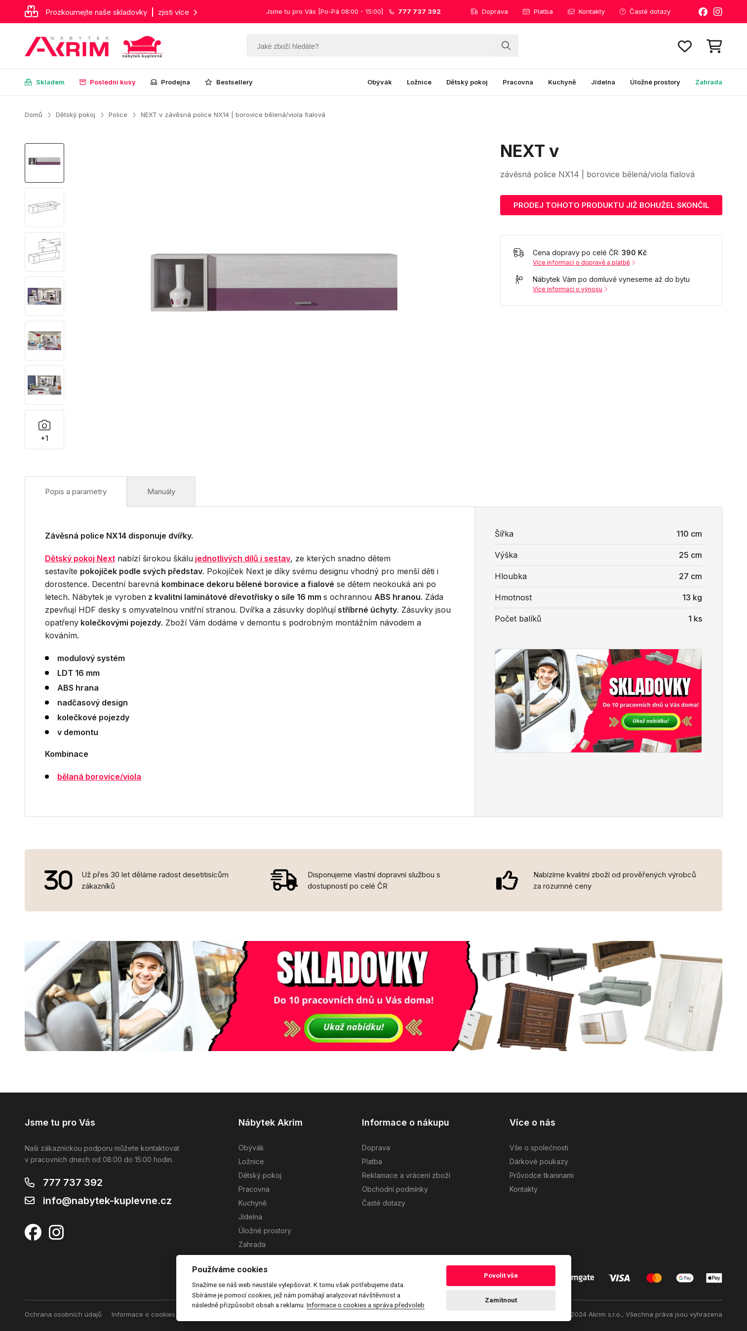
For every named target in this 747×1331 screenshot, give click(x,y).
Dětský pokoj (467, 82)
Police (118, 114)
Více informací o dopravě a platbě (584, 262)
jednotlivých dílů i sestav (242, 558)
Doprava (489, 11)
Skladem (45, 82)
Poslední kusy (107, 82)
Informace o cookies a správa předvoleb (174, 1314)
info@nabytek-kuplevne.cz (107, 1201)
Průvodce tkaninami (542, 1175)
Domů (33, 114)
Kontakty (586, 11)
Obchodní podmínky (395, 1189)
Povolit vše (501, 1275)
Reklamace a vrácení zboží (406, 1175)
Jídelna (603, 82)
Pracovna (518, 82)
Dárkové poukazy (539, 1161)
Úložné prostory (655, 82)
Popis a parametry (76, 491)
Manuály (161, 491)
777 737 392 (73, 1182)
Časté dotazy (645, 11)
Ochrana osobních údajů (63, 1314)
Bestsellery (229, 82)
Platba (538, 11)
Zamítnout (501, 1300)
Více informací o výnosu (570, 289)
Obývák (379, 82)
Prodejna (170, 82)
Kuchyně (562, 82)
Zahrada (708, 82)
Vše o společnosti (539, 1147)
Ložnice (419, 82)
